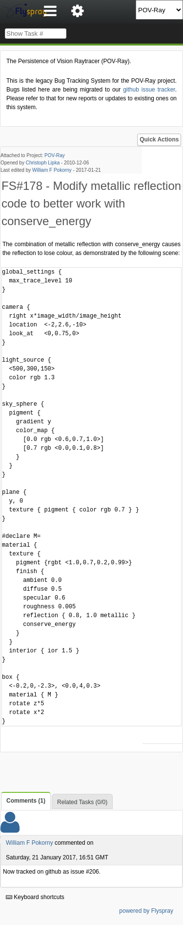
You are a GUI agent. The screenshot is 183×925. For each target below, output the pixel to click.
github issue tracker (149, 89)
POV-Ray (54, 155)
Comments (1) (25, 800)
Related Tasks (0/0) (82, 802)
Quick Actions (159, 139)
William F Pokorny (52, 170)
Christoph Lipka (43, 162)
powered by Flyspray (146, 910)
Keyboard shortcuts (35, 897)
